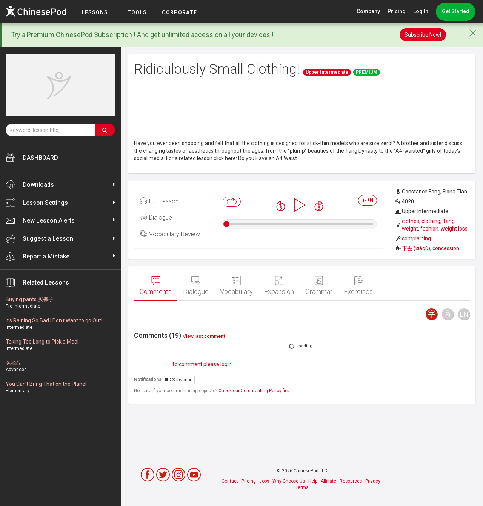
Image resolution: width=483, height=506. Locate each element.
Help (312, 481)
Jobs (264, 481)
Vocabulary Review (170, 233)
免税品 (14, 363)
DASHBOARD (32, 157)
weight (410, 229)
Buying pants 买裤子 (30, 299)
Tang (449, 221)
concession (445, 248)
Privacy (372, 481)
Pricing (397, 11)
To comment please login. (202, 364)
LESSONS (95, 12)
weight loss (454, 229)
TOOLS (137, 12)
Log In (420, 11)
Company (368, 11)
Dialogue (156, 217)
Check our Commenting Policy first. (254, 390)
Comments (156, 286)
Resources (351, 481)
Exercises (358, 286)
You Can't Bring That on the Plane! (46, 384)
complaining (416, 238)
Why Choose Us (288, 481)
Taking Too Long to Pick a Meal (42, 342)
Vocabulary (236, 286)
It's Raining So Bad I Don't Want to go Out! (54, 320)
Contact (230, 481)
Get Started (455, 11)
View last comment (204, 336)
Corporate (179, 12)
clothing (430, 221)
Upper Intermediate (327, 72)
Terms (301, 487)
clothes (410, 221)
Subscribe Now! (423, 35)
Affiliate (328, 481)
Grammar (318, 286)
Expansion (279, 286)
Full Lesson (159, 201)
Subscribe (178, 379)
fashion (429, 229)
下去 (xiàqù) (416, 248)
